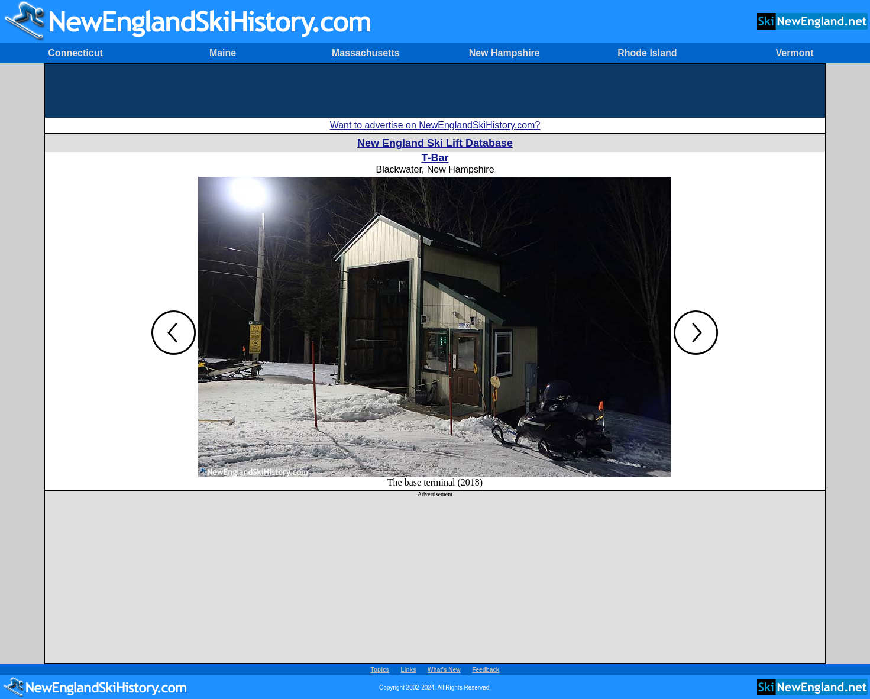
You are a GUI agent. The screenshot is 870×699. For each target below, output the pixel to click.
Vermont (794, 53)
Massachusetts (366, 53)
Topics (380, 669)
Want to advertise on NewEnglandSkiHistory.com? (435, 125)
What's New (444, 669)
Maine (222, 53)
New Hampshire (504, 53)
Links (408, 669)
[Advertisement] (434, 91)
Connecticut (75, 53)
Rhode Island (647, 53)
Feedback (485, 669)
